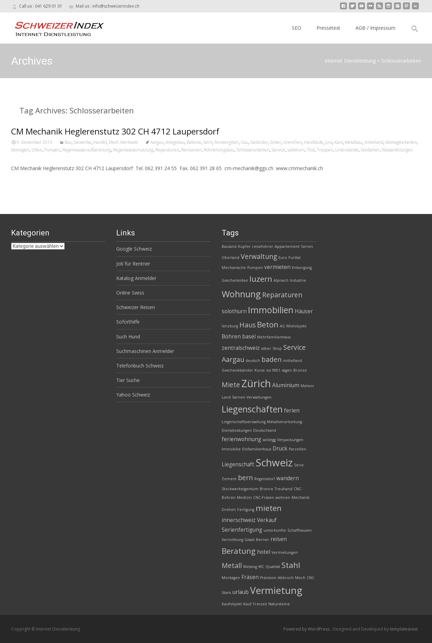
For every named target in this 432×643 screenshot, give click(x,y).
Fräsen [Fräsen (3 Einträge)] (250, 577)
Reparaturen (167, 150)
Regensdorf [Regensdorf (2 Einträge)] (264, 478)
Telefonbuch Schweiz (140, 365)
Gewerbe (82, 142)
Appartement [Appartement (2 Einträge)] (287, 246)
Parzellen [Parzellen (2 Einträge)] (297, 449)
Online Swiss (130, 292)
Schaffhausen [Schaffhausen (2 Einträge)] (299, 530)
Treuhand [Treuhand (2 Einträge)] (283, 488)
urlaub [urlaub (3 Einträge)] (240, 592)
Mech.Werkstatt (123, 142)
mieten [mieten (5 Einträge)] (269, 508)
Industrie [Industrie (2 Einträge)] (298, 280)
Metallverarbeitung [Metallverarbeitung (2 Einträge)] (284, 421)
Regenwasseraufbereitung (86, 150)
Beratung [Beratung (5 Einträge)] (239, 551)
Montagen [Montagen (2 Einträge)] (231, 577)
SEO (296, 28)
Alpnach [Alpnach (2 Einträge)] (281, 280)
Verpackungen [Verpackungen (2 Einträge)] (290, 439)
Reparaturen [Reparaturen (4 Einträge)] (282, 294)
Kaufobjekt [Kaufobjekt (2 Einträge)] (232, 604)
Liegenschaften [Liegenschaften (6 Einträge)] (252, 409)
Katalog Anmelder (136, 278)
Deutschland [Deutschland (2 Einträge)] (264, 430)
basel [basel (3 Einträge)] (249, 336)
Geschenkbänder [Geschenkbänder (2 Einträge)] (237, 370)
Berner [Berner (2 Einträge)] (262, 539)
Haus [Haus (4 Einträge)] (247, 324)
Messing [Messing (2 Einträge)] (250, 566)
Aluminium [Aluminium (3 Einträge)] (285, 385)
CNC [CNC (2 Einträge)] (310, 577)
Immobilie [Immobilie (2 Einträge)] (231, 449)
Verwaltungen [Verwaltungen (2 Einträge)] (259, 397)
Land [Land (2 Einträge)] (226, 397)
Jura (328, 142)
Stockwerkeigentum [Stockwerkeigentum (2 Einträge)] (240, 488)
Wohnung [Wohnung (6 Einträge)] (241, 294)
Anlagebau (175, 142)
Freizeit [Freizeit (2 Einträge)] (260, 604)
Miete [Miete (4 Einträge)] (231, 384)
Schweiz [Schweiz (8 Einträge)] (274, 462)
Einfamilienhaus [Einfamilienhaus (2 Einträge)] (256, 449)
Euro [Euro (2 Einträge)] (282, 257)
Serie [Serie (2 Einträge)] (299, 465)
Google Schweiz (134, 248)
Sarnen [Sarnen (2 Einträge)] (238, 397)
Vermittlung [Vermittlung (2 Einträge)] (232, 539)
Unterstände (347, 150)
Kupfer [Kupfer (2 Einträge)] (244, 246)
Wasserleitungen (397, 150)
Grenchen (292, 142)
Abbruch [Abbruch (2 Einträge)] (286, 577)
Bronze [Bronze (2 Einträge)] (300, 370)
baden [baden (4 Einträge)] (271, 359)
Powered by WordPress (307, 629)
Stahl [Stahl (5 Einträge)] (291, 565)
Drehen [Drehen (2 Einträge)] (229, 509)
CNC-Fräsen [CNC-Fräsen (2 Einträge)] (263, 497)
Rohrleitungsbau (219, 150)
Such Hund (128, 336)
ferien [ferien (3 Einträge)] (292, 410)
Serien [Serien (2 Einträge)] (307, 246)
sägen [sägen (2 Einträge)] (287, 370)
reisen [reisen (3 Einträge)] (278, 539)
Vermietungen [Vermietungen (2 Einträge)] (285, 552)
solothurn (296, 150)
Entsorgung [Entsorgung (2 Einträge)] (302, 267)
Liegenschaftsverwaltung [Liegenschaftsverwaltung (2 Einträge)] (244, 421)
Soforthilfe (128, 321)
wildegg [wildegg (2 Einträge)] (269, 439)
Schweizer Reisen (135, 307)
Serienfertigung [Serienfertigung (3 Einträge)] (242, 529)
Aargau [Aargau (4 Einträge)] (233, 359)
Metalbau (353, 142)
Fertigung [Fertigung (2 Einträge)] (245, 509)
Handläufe (313, 142)
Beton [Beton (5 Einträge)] (267, 324)
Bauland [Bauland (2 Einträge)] (229, 246)
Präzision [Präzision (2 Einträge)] (268, 577)
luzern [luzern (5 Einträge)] (260, 278)
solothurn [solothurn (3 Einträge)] (234, 311)
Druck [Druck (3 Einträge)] (280, 448)
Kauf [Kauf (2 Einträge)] (247, 604)
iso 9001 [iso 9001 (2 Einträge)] (273, 370)
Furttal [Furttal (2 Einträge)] (294, 257)
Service (278, 150)
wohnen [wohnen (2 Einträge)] (282, 497)
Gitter (275, 142)
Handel (100, 142)
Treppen (325, 150)
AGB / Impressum (375, 28)
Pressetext (328, 28)
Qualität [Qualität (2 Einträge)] (273, 566)
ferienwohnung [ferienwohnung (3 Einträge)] (241, 439)
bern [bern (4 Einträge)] (245, 477)
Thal (311, 150)
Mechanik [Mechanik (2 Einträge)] (301, 497)
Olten (36, 150)
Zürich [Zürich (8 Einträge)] (256, 383)
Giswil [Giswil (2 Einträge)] (250, 539)
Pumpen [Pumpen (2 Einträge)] (255, 267)
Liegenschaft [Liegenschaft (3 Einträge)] (238, 464)
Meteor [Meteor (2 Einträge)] (307, 385)
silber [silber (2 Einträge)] (266, 348)
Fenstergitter (226, 142)
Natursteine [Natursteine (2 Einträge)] (279, 604)
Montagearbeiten (401, 142)
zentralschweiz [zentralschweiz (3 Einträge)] (241, 348)
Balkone (194, 142)
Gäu (244, 142)
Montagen (20, 150)
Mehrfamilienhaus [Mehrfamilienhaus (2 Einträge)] (274, 337)
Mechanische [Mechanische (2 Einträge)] (234, 267)
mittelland (373, 142)
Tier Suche (128, 380)
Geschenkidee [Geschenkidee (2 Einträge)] (235, 280)
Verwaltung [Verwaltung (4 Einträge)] (259, 256)
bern (207, 142)
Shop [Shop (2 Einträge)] (277, 348)
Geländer (259, 142)
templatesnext (404, 629)
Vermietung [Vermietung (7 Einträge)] (276, 590)
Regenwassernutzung (133, 150)
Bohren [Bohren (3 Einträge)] (231, 336)
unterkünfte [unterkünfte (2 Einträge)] (275, 530)
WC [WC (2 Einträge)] (261, 566)
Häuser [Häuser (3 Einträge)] (304, 311)
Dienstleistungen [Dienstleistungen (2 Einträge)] (237, 430)
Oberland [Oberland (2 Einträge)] (230, 257)
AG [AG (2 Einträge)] (282, 326)
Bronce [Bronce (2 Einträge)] (266, 488)
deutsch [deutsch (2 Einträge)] (253, 360)
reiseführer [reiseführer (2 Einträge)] (262, 246)
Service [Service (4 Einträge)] (294, 347)
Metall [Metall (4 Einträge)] (232, 565)
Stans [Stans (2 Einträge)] (226, 592)
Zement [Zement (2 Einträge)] (229, 478)
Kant (338, 142)
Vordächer (370, 150)
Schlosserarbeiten (252, 150)
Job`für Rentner (133, 263)
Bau (68, 142)
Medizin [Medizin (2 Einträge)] (244, 497)
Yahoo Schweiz (133, 394)
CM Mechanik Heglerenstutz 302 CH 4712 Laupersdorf (115, 131)
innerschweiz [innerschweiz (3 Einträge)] (239, 520)
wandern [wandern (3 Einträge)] (287, 478)
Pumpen (52, 150)
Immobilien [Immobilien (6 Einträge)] (270, 310)
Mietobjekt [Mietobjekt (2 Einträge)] (296, 326)
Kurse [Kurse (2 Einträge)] (260, 370)
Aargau (156, 142)
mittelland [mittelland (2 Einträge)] (292, 360)
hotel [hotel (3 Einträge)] (263, 552)
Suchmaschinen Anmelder (145, 351)
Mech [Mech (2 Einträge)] (300, 577)
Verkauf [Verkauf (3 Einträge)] (267, 520)
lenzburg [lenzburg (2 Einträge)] (230, 326)
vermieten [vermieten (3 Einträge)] (277, 267)
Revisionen (191, 150)
